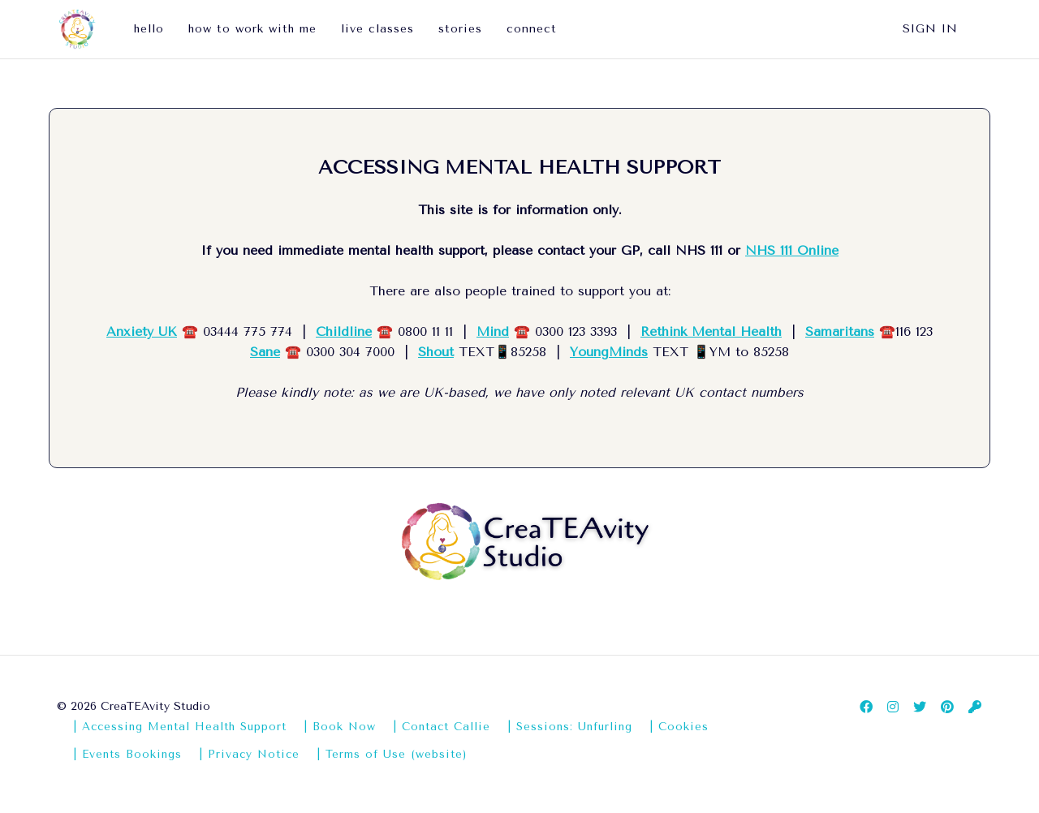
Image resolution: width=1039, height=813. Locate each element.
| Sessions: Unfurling (569, 726)
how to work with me (252, 29)
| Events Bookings (127, 753)
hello (149, 29)
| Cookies (679, 726)
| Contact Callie (441, 726)
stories (460, 29)
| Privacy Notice (249, 753)
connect (532, 29)
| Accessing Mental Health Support (180, 726)
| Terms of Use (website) (392, 753)
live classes (377, 29)
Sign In (930, 29)
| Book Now (340, 726)
